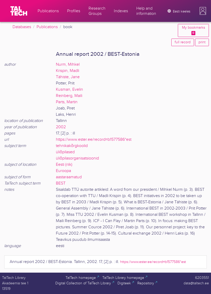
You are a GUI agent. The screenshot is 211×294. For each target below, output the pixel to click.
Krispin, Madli (67, 70)
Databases (22, 26)
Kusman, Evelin (69, 89)
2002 (61, 127)
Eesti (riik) (64, 164)
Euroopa (63, 170)
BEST (61, 183)
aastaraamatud (69, 177)
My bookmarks (193, 30)
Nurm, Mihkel (68, 64)
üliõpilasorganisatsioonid (77, 158)
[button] (203, 11)
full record (183, 42)
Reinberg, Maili (69, 95)
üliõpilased (65, 152)
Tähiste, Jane (68, 77)
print (202, 42)
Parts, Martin (67, 102)
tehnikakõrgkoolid (72, 145)
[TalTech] (18, 11)
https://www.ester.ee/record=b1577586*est (93, 139)
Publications (47, 26)
